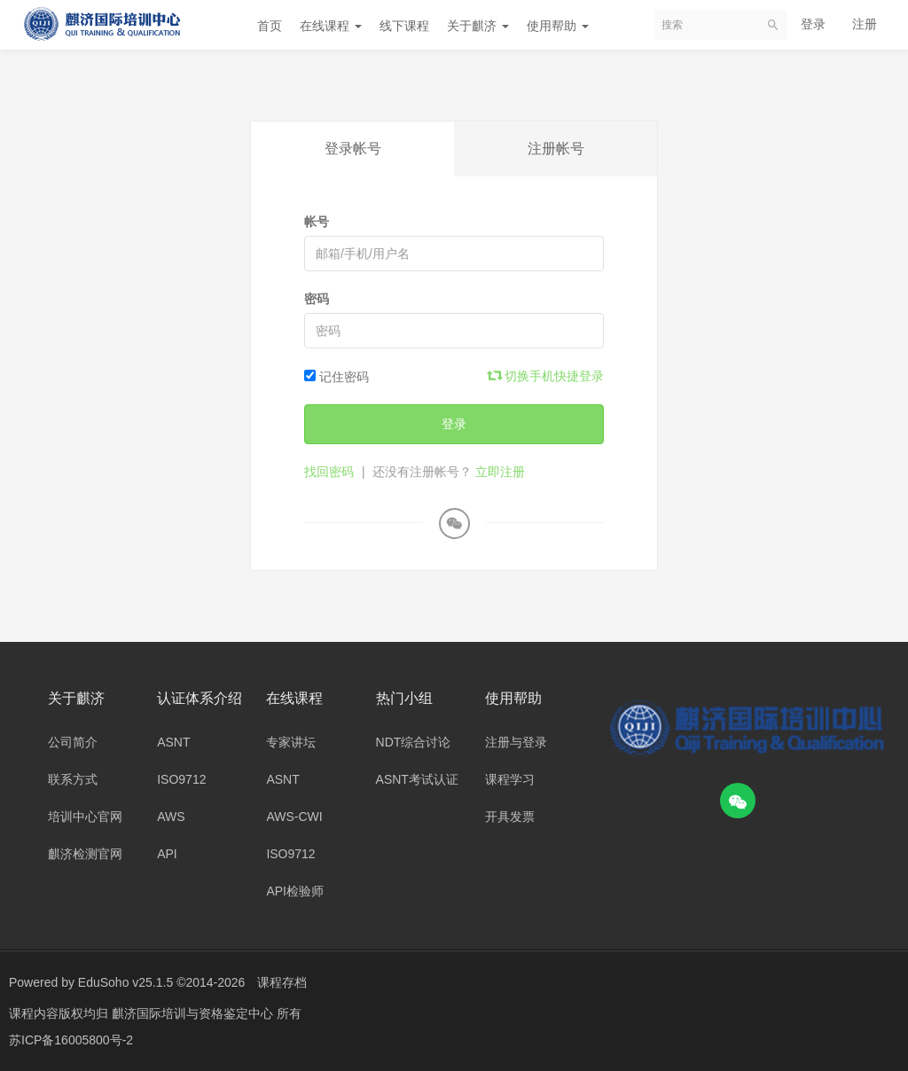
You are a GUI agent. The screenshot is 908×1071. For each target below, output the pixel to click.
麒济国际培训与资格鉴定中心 (194, 1013)
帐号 (316, 222)
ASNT (173, 742)
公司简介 (73, 742)
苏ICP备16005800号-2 (71, 1040)
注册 (864, 24)
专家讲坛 (291, 742)
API (167, 854)
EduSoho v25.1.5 (125, 982)
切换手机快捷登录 (546, 376)
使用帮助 (558, 26)
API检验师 (295, 891)
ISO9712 (181, 779)
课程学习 (510, 779)
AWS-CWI (294, 816)
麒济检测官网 (85, 854)
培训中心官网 (85, 816)
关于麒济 (478, 26)
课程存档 (282, 982)
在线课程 (331, 26)
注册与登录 (516, 742)
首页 (269, 26)
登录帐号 (353, 148)
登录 (813, 24)
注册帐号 (556, 148)
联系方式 (73, 779)
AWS (170, 816)
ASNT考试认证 (417, 779)
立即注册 (500, 472)
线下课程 (404, 26)
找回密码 (329, 472)
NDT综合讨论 (413, 742)
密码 (316, 299)
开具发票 (510, 816)
